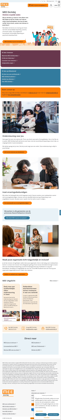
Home (33, 390)
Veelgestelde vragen (7, 63)
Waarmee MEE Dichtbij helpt (10, 55)
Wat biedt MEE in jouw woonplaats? (16, 218)
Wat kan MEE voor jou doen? (11, 350)
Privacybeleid (46, 417)
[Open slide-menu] (57, 5)
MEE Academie (35, 342)
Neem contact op (8, 90)
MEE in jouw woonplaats (38, 5)
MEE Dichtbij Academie (8, 76)
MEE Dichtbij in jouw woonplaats (13, 41)
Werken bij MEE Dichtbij (8, 413)
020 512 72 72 (33, 93)
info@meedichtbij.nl (52, 93)
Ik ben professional (9, 71)
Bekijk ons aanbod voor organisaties (14, 274)
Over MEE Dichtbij (7, 81)
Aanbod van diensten (8, 79)
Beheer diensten (39, 411)
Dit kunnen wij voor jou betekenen (14, 152)
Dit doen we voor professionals (10, 74)
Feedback (60, 213)
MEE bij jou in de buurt (10, 342)
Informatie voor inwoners (38, 393)
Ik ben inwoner (7, 52)
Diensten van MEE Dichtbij (9, 409)
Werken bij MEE (35, 350)
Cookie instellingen (53, 414)
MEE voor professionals (8, 404)
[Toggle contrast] (50, 1)
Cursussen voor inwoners (9, 60)
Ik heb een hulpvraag (8, 58)
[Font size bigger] (45, 1)
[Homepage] (4, 5)
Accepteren (41, 414)
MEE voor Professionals (37, 346)
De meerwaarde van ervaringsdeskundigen (16, 203)
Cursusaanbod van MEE (10, 346)
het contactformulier (14, 95)
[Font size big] (43, 1)
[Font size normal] (41, 1)
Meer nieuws (53, 280)
